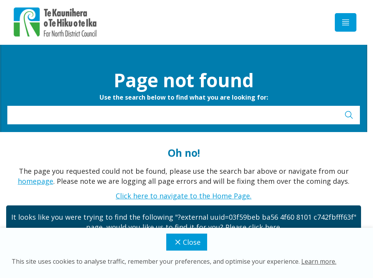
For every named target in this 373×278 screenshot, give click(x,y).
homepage (35, 181)
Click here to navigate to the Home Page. (183, 195)
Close (187, 242)
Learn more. (318, 261)
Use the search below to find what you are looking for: (184, 97)
